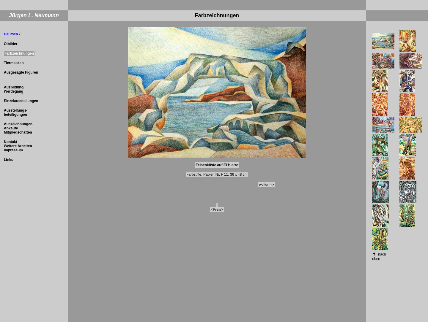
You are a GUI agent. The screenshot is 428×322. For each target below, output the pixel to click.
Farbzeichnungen (19, 53)
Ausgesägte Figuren (21, 72)
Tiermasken (14, 63)
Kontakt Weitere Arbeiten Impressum (18, 146)
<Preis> (217, 209)
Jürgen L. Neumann (34, 15)
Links (8, 160)
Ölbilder (10, 44)
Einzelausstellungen (21, 101)
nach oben (379, 256)
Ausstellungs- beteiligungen (15, 112)
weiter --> (266, 185)
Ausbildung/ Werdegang (14, 89)
